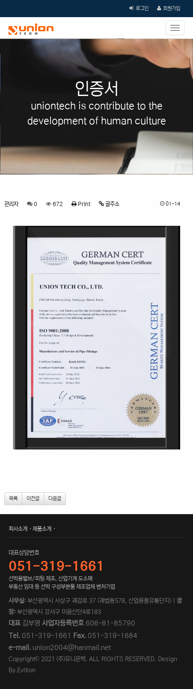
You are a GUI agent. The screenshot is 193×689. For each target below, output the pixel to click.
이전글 (33, 498)
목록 (13, 498)
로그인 (142, 8)
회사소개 (18, 529)
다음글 (54, 498)
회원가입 (171, 8)
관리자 (11, 204)
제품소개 (42, 529)
